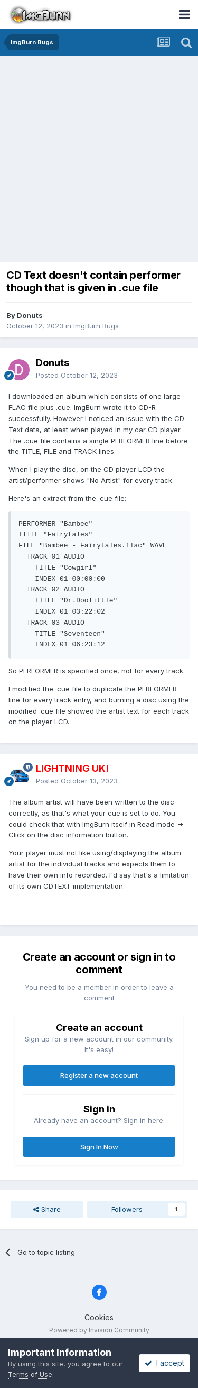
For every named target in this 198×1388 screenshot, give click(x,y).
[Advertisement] (99, 160)
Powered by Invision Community (99, 1330)
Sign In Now (99, 1147)
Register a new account (99, 1075)
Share (47, 1209)
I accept (164, 1362)
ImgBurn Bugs (96, 326)
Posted (77, 375)
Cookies (99, 1317)
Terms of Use (30, 1374)
